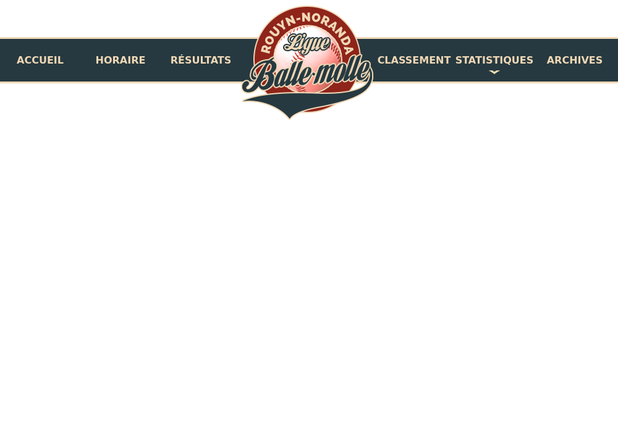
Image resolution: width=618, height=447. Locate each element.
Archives (575, 60)
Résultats (201, 60)
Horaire (121, 60)
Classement (414, 60)
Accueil (40, 60)
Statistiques (494, 60)
